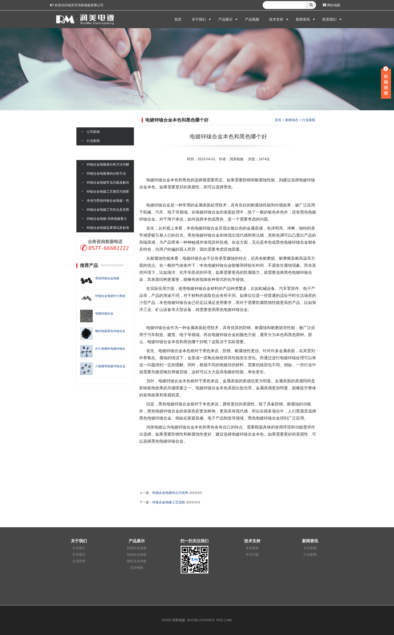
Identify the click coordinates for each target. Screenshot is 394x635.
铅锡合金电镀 (136, 554)
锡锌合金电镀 (136, 561)
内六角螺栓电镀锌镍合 (110, 348)
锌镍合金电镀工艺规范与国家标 (108, 196)
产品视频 (252, 19)
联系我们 (329, 19)
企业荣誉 (78, 561)
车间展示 (78, 554)
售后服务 (252, 548)
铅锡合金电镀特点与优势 (170, 493)
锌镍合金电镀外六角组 (110, 296)
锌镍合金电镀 (136, 548)
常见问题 (252, 554)
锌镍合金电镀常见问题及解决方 (108, 187)
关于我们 (199, 19)
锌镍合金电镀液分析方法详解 (108, 164)
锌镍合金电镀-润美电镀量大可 (107, 223)
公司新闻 (93, 132)
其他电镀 (136, 567)
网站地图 (331, 5)
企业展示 (78, 548)
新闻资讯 (303, 19)
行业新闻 (308, 120)
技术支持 (276, 19)
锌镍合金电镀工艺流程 (168, 502)
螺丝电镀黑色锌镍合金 (110, 331)
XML (229, 620)
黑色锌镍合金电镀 (107, 278)
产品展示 (225, 19)
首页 (177, 19)
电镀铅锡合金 (104, 313)
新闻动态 (291, 120)
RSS (219, 620)
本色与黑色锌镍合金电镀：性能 (108, 205)
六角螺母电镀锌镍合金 (110, 366)
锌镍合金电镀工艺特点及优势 (108, 209)
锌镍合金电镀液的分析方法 (106, 173)
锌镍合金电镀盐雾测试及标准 (108, 228)
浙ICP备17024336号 (200, 620)
